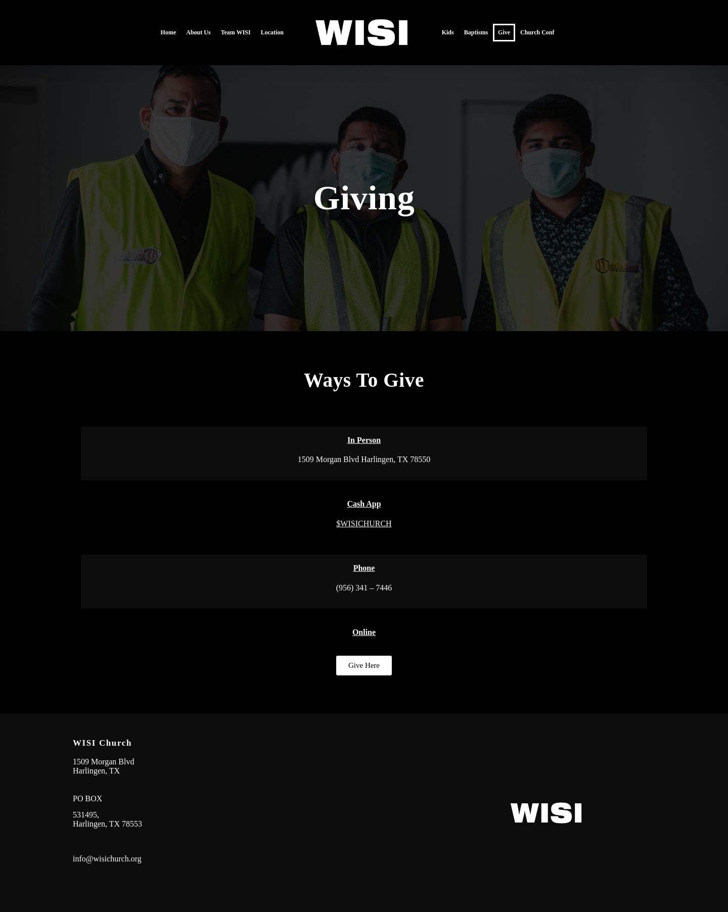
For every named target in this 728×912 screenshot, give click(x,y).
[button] (364, 665)
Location (272, 32)
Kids (448, 32)
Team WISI (236, 32)
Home (168, 32)
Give (504, 32)
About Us (198, 32)
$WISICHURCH (363, 523)
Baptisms (476, 32)
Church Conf (537, 32)
